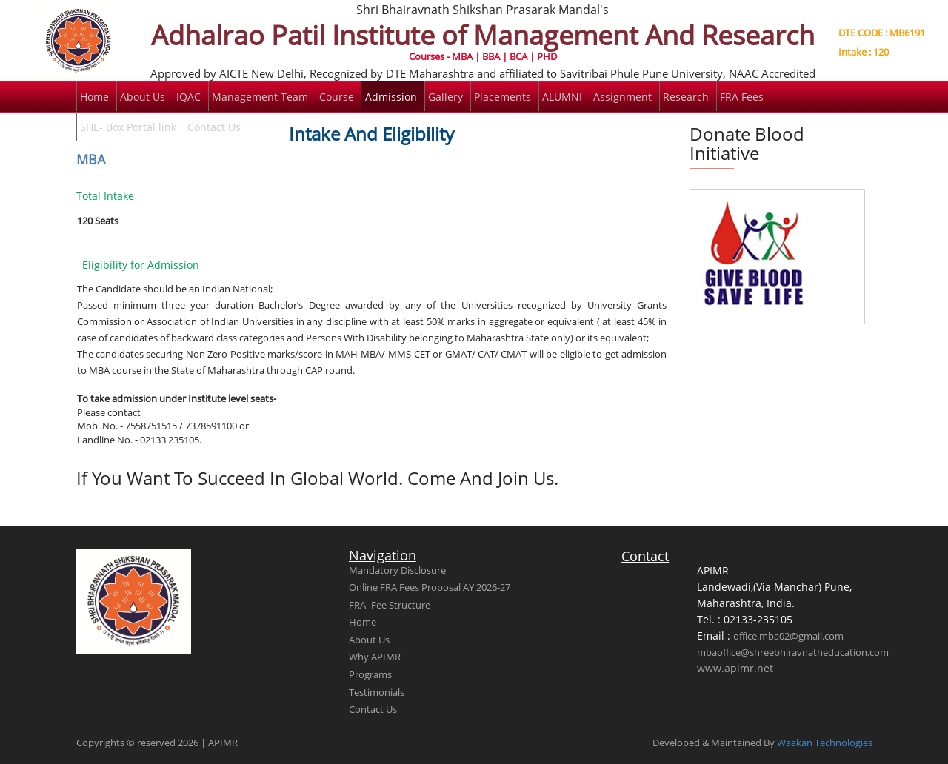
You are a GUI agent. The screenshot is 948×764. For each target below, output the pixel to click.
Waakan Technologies (824, 742)
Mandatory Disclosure (397, 570)
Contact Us (214, 127)
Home (94, 97)
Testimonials (376, 692)
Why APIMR (375, 656)
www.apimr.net (735, 668)
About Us (142, 97)
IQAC (188, 97)
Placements (502, 97)
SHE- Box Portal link (128, 127)
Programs (370, 674)
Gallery (445, 97)
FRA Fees (742, 97)
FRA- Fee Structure (389, 604)
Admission (391, 97)
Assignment (622, 97)
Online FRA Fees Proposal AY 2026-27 (429, 587)
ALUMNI (562, 97)
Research (686, 97)
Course (336, 97)
